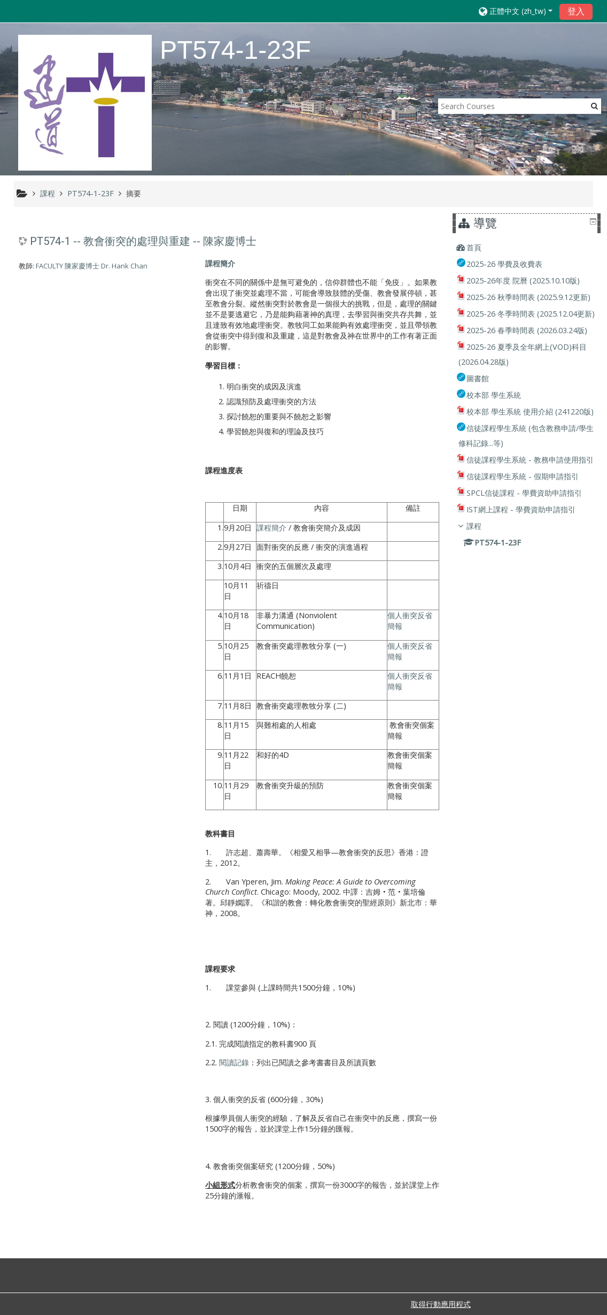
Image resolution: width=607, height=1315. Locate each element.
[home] (85, 102)
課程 (481, 601)
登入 (576, 11)
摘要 (133, 193)
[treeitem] (527, 247)
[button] (515, 11)
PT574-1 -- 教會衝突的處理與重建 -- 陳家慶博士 (143, 241)
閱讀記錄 (234, 1062)
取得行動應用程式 (441, 1304)
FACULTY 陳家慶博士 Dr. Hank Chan (91, 266)
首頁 (481, 247)
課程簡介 (220, 263)
